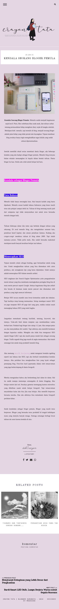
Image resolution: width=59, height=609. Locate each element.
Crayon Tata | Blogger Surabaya (19, 599)
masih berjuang (22, 353)
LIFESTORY (29, 454)
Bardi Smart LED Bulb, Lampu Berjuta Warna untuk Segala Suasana (30, 591)
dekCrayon (29, 448)
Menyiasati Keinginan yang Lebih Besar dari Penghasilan (25, 581)
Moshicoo (31, 601)
